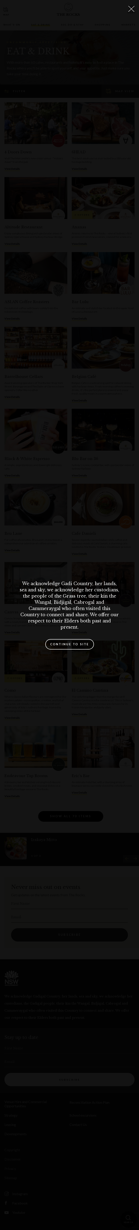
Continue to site (69, 644)
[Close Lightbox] (131, 9)
